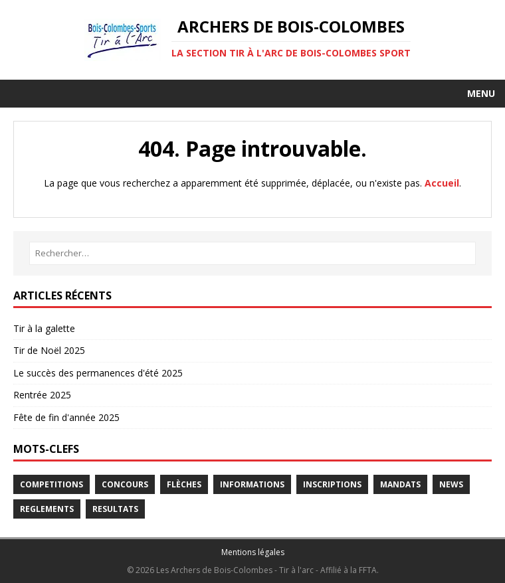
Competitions (51, 484)
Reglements (47, 509)
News (451, 484)
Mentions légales (252, 552)
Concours (125, 484)
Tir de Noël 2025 (49, 350)
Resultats (115, 509)
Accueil (442, 183)
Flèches (184, 484)
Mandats (400, 484)
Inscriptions (332, 484)
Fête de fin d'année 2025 (66, 417)
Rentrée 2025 (42, 394)
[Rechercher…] (252, 253)
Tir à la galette (44, 328)
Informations (252, 484)
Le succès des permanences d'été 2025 (98, 373)
